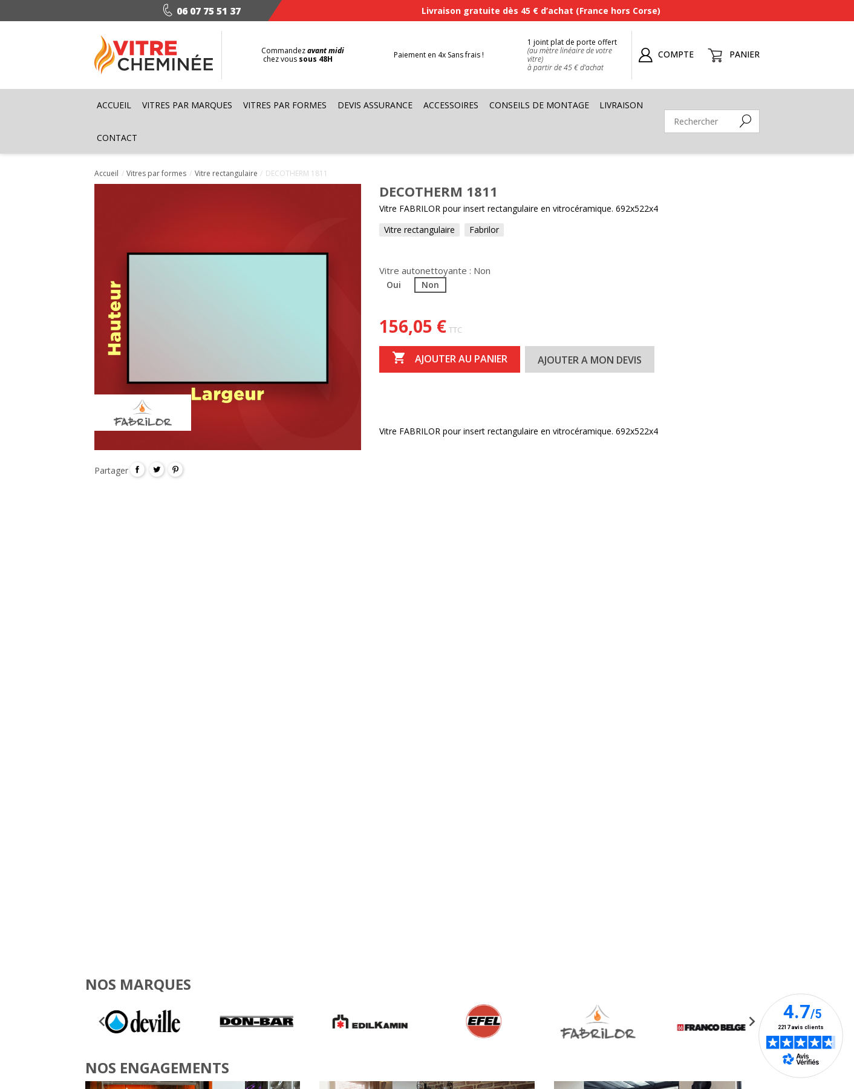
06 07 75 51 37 (199, 11)
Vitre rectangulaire (419, 229)
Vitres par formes (285, 105)
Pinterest (175, 469)
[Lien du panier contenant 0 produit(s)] (731, 54)
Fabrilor (484, 229)
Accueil (114, 105)
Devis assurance (374, 105)
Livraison (621, 105)
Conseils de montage (539, 105)
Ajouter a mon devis (590, 360)
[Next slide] (751, 1021)
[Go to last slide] (102, 1021)
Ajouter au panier (449, 358)
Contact (117, 137)
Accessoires (450, 105)
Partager (137, 469)
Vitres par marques (187, 105)
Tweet (156, 469)
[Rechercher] (712, 122)
